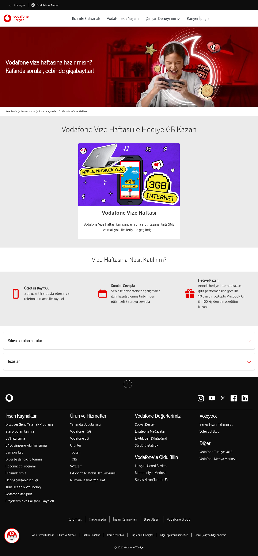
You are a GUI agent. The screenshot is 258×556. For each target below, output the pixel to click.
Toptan (75, 452)
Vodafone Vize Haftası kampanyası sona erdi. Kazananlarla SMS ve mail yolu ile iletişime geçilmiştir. (129, 227)
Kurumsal (74, 519)
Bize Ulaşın (152, 519)
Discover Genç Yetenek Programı (29, 424)
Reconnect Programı (20, 466)
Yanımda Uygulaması (85, 424)
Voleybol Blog (209, 431)
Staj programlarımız (19, 431)
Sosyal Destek (145, 424)
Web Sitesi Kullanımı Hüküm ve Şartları (54, 535)
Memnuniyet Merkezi (150, 473)
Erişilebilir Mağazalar (150, 431)
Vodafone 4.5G (80, 431)
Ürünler (75, 445)
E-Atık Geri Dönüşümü (151, 438)
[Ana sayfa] (16, 5)
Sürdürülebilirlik (146, 445)
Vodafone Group (178, 519)
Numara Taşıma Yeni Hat (87, 480)
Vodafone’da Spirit (18, 494)
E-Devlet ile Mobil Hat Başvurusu (93, 473)
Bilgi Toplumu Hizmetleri (174, 535)
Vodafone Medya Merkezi (218, 459)
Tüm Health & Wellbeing (23, 487)
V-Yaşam (76, 466)
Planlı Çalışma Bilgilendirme (210, 535)
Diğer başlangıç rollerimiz (23, 459)
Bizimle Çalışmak (86, 18)
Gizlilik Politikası (91, 535)
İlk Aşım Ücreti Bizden (151, 466)
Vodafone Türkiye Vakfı (216, 452)
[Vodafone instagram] (201, 398)
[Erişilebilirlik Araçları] (45, 5)
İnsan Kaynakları (48, 111)
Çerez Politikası (115, 535)
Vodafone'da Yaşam (123, 18)
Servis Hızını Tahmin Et (151, 480)
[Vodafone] (16, 18)
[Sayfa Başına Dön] (129, 385)
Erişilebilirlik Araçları (142, 535)
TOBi (73, 459)
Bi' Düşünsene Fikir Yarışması (26, 445)
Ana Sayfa (11, 111)
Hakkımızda (28, 111)
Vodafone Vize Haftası (129, 212)
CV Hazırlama (15, 438)
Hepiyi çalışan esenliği (21, 480)
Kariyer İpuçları (199, 18)
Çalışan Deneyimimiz (162, 18)
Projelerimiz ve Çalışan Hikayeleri (29, 501)
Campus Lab (14, 452)
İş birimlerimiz (15, 473)
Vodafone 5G (79, 438)
